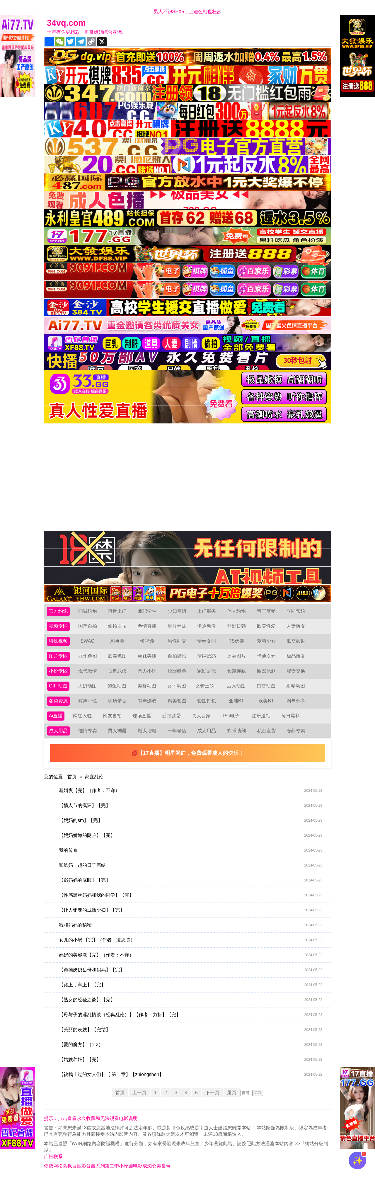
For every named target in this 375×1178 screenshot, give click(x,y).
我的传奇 (190, 850)
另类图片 (236, 655)
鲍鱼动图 (117, 685)
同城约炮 (87, 611)
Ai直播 (55, 715)
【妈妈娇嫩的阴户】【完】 (190, 835)
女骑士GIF (206, 685)
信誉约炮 (236, 611)
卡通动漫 (206, 626)
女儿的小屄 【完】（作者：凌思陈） (190, 940)
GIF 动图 (58, 685)
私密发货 (266, 730)
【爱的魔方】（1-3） (190, 1044)
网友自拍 (112, 715)
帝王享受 (266, 611)
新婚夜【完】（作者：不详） (190, 790)
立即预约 (296, 611)
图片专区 (58, 655)
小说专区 (58, 670)
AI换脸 (117, 641)
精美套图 (177, 700)
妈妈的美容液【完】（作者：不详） (190, 955)
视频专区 (58, 626)
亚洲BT (236, 700)
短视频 (147, 641)
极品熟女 (296, 655)
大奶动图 (87, 685)
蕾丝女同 (206, 641)
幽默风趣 (266, 670)
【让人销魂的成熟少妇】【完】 (190, 910)
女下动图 (176, 685)
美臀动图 (146, 685)
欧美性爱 (266, 626)
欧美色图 (117, 655)
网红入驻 (82, 715)
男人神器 (117, 730)
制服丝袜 (177, 626)
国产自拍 (87, 626)
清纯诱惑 (206, 655)
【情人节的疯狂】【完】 (190, 805)
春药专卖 (296, 730)
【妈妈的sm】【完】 (190, 820)
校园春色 (177, 670)
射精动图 (295, 685)
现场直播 (141, 715)
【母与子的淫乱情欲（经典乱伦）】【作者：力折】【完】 (190, 1014)
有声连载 (147, 700)
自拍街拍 (177, 655)
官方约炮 (58, 611)
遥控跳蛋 (171, 715)
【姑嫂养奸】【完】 (190, 1059)
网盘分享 (296, 700)
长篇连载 (236, 670)
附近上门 (117, 611)
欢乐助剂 (236, 730)
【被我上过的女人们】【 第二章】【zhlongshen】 (190, 1074)
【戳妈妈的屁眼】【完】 (190, 880)
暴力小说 (147, 670)
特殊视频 (58, 641)
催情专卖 (87, 730)
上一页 (139, 1092)
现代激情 (87, 670)
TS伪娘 (236, 641)
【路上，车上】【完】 (190, 985)
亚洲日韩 (236, 626)
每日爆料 (290, 715)
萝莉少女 (266, 641)
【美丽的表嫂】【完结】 (190, 1029)
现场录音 (117, 700)
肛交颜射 (296, 641)
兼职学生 (147, 611)
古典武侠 (117, 670)
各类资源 (58, 700)
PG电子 (231, 715)
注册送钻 (261, 715)
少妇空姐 (177, 611)
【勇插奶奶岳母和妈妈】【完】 (190, 970)
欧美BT (266, 700)
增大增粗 (147, 730)
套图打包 (206, 700)
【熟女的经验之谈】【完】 (190, 1000)
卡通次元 (266, 655)
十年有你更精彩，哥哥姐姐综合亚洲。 (87, 32)
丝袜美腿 (147, 655)
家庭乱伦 (206, 670)
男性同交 (177, 641)
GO (258, 1093)
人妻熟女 (296, 626)
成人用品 (58, 730)
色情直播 (147, 626)
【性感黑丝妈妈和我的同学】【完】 (190, 895)
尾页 (231, 1092)
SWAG (87, 641)
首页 (72, 776)
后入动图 (236, 685)
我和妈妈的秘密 (190, 925)
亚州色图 (87, 655)
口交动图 (266, 685)
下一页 (212, 1092)
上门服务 (206, 611)
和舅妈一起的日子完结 (190, 865)
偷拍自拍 (117, 626)
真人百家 (201, 715)
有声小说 (87, 700)
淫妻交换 (296, 670)
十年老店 (177, 730)
